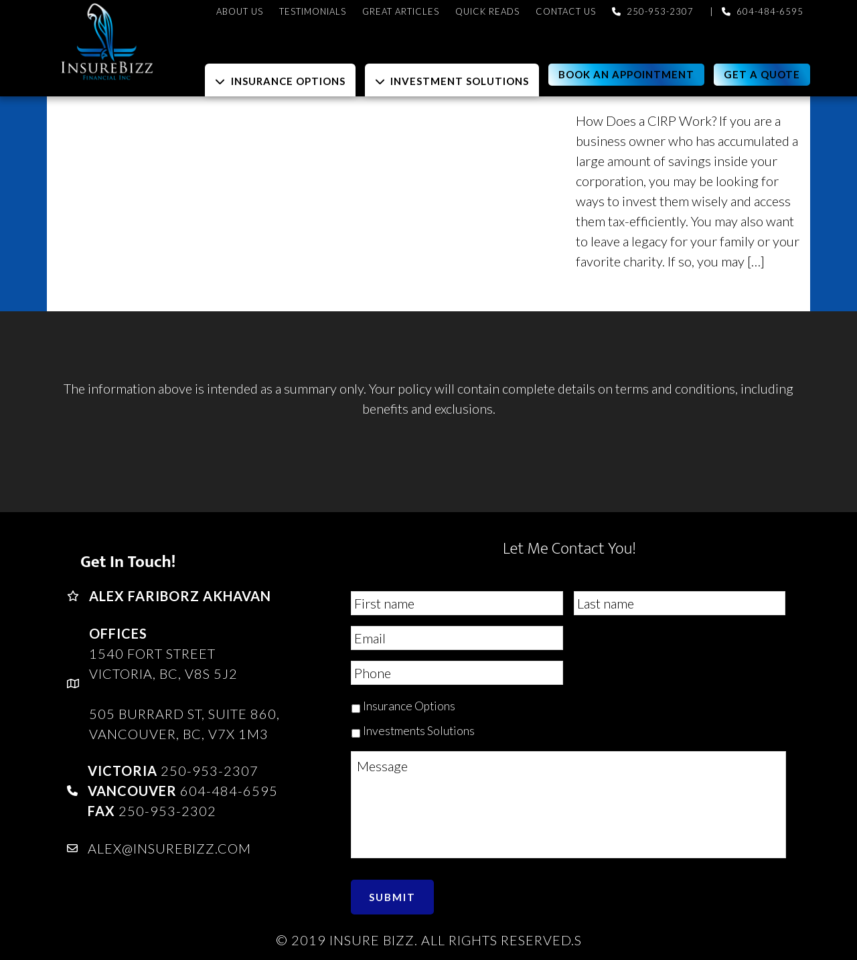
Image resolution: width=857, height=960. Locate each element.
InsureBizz (167, 42)
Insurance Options (409, 706)
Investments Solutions (419, 731)
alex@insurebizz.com (169, 848)
